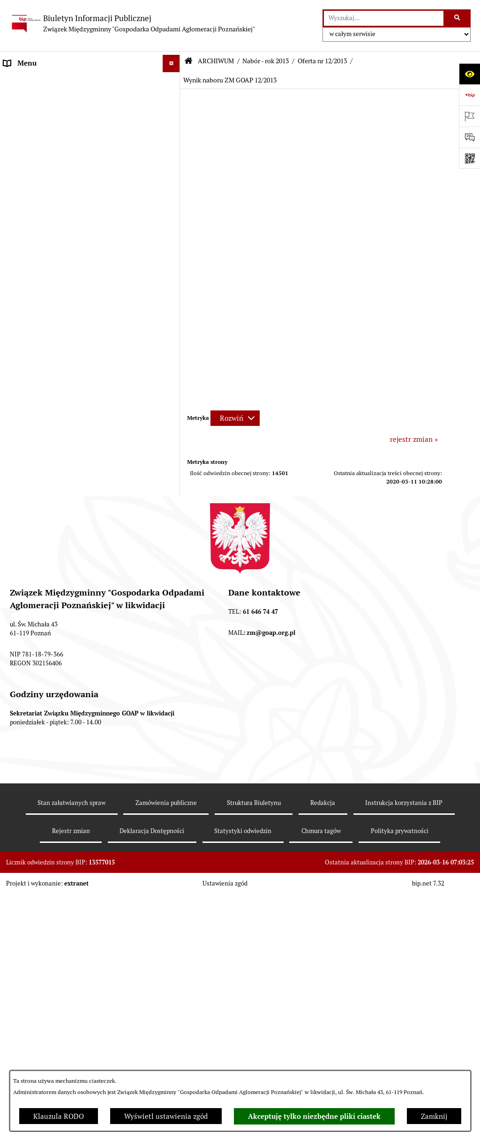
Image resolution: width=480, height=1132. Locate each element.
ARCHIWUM (23, 221)
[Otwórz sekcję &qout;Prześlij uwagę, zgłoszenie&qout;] (469, 137)
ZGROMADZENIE (31, 133)
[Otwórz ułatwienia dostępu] (469, 73)
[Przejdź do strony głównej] (132, 23)
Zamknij (434, 1116)
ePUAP (14, 203)
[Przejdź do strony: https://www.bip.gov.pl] (469, 94)
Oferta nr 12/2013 (322, 61)
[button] (173, 81)
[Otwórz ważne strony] (469, 116)
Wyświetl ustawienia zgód (166, 1116)
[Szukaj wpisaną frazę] (458, 18)
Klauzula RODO (58, 1116)
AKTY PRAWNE (28, 116)
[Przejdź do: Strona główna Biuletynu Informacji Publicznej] (188, 61)
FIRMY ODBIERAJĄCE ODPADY (53, 168)
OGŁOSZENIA (25, 186)
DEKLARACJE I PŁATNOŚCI (47, 98)
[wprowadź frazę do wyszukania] (383, 18)
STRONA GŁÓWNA (33, 80)
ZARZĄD (17, 151)
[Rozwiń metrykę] (235, 418)
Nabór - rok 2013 (265, 61)
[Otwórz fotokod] (469, 158)
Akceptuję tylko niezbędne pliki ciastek (314, 1116)
